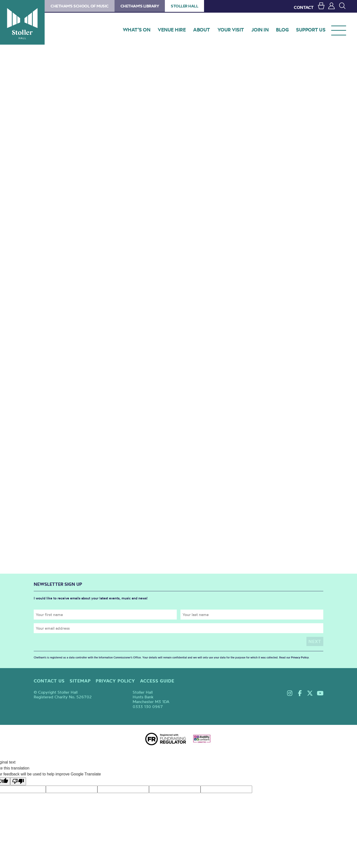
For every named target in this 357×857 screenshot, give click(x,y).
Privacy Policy (300, 657)
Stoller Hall (22, 22)
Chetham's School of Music (80, 6)
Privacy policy (115, 681)
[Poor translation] (18, 781)
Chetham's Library (139, 6)
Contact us (49, 681)
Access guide (157, 681)
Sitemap (80, 681)
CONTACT (304, 7)
